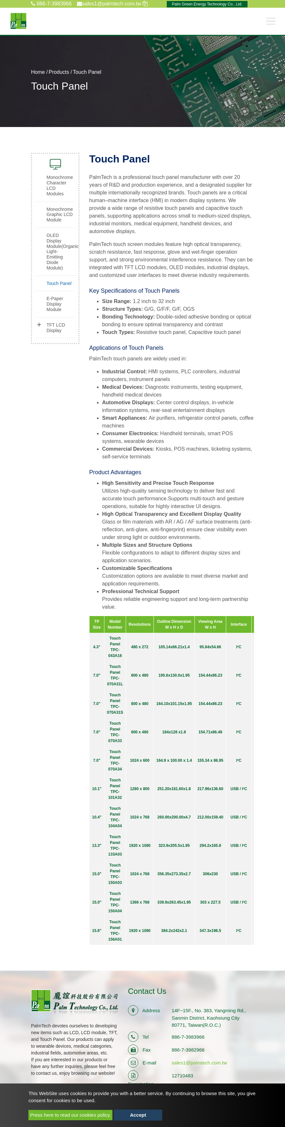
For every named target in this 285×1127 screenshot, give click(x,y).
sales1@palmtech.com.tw (199, 1062)
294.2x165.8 (210, 845)
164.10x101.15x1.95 (174, 703)
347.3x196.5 (210, 930)
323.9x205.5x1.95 (174, 845)
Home (38, 72)
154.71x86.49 (210, 732)
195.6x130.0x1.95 (174, 675)
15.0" (96, 874)
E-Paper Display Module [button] (55, 304)
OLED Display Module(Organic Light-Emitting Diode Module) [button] (61, 251)
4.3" (96, 647)
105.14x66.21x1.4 (174, 647)
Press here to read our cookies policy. (70, 1115)
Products (59, 72)
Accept (138, 1115)
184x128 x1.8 (174, 732)
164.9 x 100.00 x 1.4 (174, 760)
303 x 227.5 (210, 902)
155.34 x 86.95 (210, 760)
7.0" (96, 675)
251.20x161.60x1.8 (174, 789)
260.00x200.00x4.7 (174, 817)
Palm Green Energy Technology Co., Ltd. (207, 4)
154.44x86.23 (210, 675)
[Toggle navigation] (271, 21)
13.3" (96, 845)
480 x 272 (139, 647)
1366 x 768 (139, 902)
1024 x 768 (139, 817)
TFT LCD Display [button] (56, 327)
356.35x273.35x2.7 (174, 874)
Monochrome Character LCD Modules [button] (60, 185)
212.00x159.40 (210, 817)
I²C (238, 647)
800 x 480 (139, 675)
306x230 (210, 874)
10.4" (96, 817)
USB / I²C (238, 789)
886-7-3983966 (51, 3)
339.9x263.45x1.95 (174, 902)
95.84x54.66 (210, 647)
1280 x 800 (139, 789)
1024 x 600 (139, 760)
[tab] (55, 185)
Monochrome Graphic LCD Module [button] (60, 215)
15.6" (96, 930)
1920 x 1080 (140, 845)
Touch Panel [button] (59, 283)
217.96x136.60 (210, 789)
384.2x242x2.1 (174, 930)
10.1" (96, 789)
